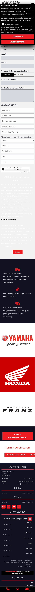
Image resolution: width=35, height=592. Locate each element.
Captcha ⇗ (24, 171)
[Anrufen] (8, 589)
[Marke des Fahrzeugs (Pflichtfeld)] (17, 49)
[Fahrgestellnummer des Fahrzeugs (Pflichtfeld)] (17, 83)
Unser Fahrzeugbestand (17, 436)
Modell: (3, 54)
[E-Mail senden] (27, 589)
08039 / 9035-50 (28, 493)
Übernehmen (18, 36)
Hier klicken (17, 170)
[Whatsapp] (17, 589)
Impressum (29, 585)
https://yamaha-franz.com (26, 481)
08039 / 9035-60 (28, 502)
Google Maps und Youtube (12, 24)
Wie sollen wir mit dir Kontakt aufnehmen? (17, 140)
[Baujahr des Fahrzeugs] (17, 66)
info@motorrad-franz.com (26, 484)
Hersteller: (5, 46)
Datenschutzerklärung (8, 220)
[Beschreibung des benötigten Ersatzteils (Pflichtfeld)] (17, 95)
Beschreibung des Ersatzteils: (12, 88)
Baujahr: (4, 63)
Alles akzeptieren (17, 42)
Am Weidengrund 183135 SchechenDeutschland (7, 473)
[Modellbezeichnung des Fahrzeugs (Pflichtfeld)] (17, 58)
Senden (17, 252)
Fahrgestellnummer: (8, 79)
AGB (31, 582)
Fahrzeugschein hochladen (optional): (15, 71)
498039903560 (29, 478)
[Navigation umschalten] (32, 3)
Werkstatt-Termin (16, 455)
